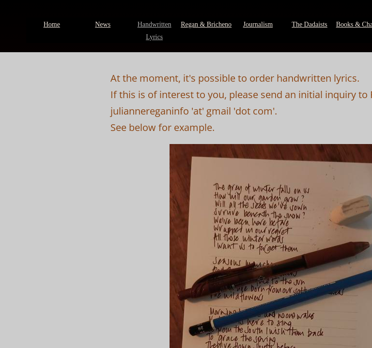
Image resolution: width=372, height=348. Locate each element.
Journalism (258, 24)
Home (52, 24)
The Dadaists (309, 24)
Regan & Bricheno (206, 24)
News (102, 24)
